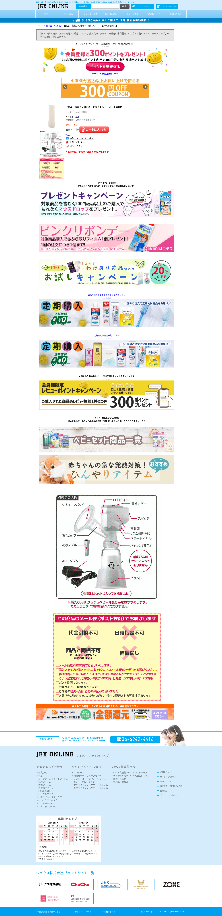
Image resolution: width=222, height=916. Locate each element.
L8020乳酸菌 (111, 14)
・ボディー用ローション (83, 781)
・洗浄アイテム (43, 781)
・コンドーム (77, 772)
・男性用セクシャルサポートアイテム (89, 787)
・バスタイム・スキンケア (49, 797)
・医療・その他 (118, 778)
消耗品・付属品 (53, 25)
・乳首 (39, 775)
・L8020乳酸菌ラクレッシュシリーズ (129, 772)
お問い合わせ (176, 14)
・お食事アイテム (44, 787)
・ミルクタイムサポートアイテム (52, 778)
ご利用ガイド (154, 14)
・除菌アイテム (43, 784)
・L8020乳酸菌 (43, 790)
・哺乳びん (41, 772)
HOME (46, 14)
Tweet (68, 135)
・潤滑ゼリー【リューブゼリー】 (87, 775)
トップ (40, 25)
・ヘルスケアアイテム (47, 800)
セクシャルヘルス (89, 14)
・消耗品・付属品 (119, 781)
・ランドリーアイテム (47, 803)
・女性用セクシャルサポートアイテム (89, 784)
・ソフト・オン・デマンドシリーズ (88, 778)
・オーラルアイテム (46, 794)
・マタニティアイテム (47, 806)
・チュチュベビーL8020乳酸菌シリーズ (130, 775)
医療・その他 (133, 14)
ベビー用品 (68, 14)
